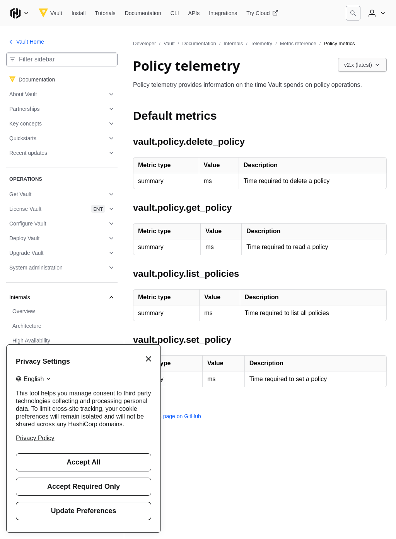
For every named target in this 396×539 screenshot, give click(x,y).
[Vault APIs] (194, 13)
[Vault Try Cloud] (262, 13)
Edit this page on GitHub (167, 416)
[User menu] (376, 13)
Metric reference (298, 43)
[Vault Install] (78, 13)
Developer (144, 43)
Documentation (199, 43)
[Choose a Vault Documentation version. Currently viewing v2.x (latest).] (362, 65)
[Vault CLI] (175, 13)
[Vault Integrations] (223, 13)
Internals (233, 43)
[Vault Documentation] (143, 13)
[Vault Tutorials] (105, 13)
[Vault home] (50, 13)
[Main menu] (19, 13)
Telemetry (261, 43)
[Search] (353, 13)
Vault (169, 43)
